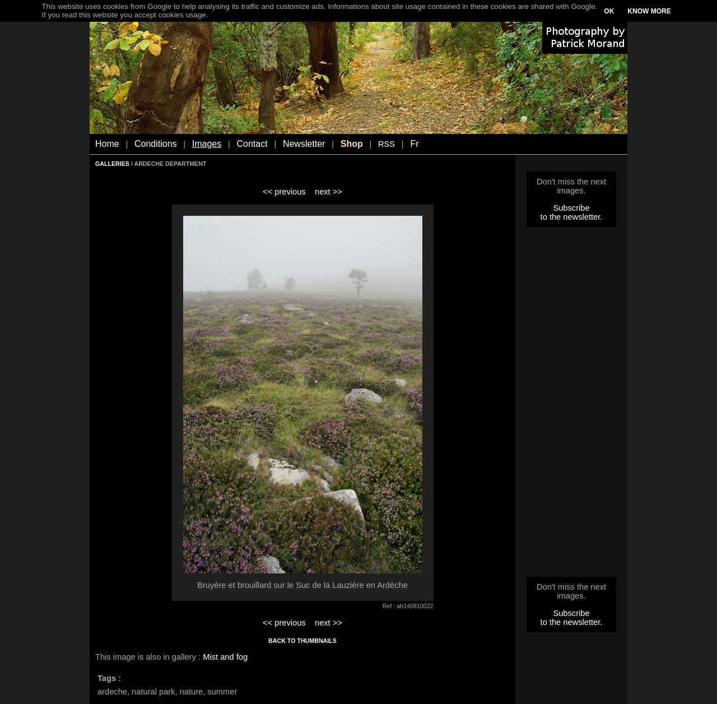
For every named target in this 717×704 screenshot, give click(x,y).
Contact (252, 144)
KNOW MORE (649, 11)
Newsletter (304, 144)
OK (609, 11)
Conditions (155, 144)
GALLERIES (112, 163)
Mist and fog (225, 656)
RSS (386, 144)
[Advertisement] (571, 405)
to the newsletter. (572, 216)
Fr (414, 144)
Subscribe (571, 207)
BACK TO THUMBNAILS (302, 640)
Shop (352, 144)
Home (107, 144)
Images (206, 144)
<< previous (284, 191)
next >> (328, 191)
